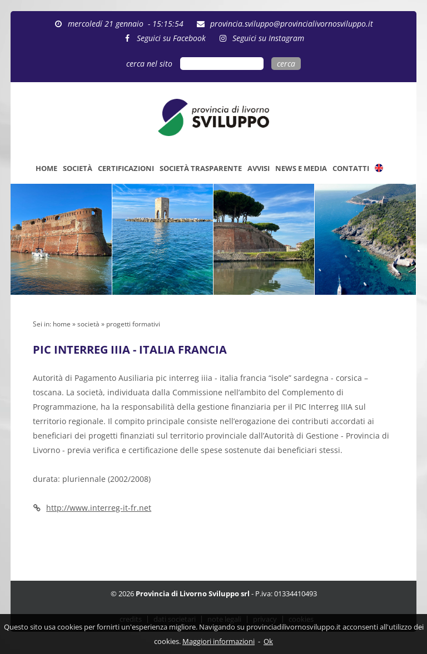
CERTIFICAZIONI (126, 168)
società (88, 324)
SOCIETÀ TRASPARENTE (201, 168)
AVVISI (258, 168)
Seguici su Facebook (171, 38)
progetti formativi (133, 324)
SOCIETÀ (77, 168)
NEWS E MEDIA (301, 168)
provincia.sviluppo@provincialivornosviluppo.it (291, 23)
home (62, 324)
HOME (46, 168)
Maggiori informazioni (218, 641)
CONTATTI (350, 168)
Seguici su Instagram (268, 38)
